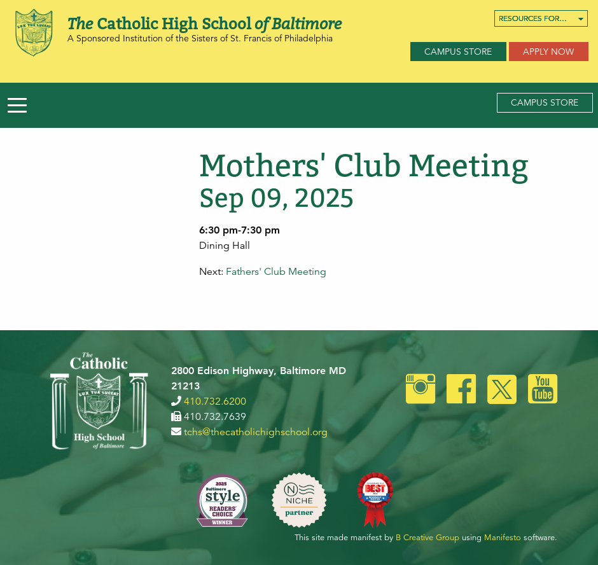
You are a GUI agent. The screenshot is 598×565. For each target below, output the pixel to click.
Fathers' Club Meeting (276, 271)
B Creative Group (427, 538)
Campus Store (458, 51)
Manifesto (502, 538)
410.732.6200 (215, 401)
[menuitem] (541, 18)
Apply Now (548, 51)
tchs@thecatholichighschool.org (256, 432)
